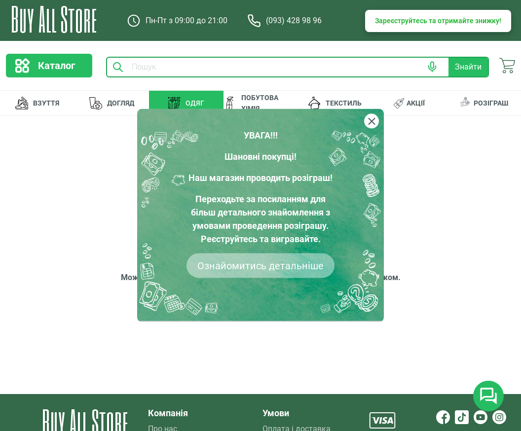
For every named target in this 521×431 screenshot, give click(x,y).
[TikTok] (462, 417)
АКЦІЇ (409, 103)
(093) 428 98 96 (284, 21)
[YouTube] (480, 417)
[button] (432, 67)
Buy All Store (54, 19)
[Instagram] (499, 417)
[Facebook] (443, 417)
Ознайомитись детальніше (260, 266)
